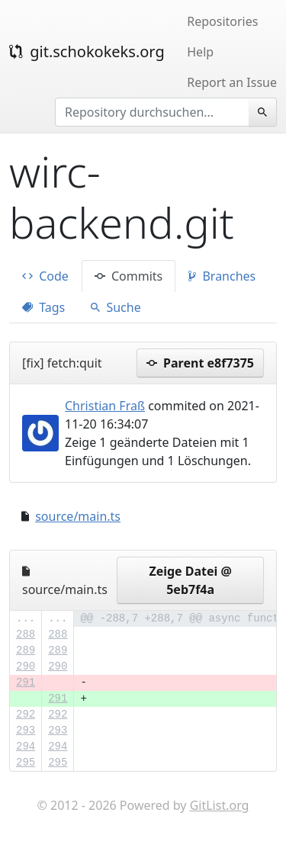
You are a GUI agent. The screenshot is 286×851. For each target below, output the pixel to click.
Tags (43, 307)
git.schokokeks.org (87, 51)
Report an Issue (232, 82)
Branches (221, 276)
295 (25, 762)
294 (25, 746)
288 (25, 634)
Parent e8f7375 (200, 363)
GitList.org (219, 805)
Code (45, 276)
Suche (115, 307)
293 (25, 730)
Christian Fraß (105, 405)
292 (25, 714)
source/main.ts (78, 516)
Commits (128, 276)
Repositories (222, 21)
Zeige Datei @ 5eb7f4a (190, 580)
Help (200, 51)
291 (25, 682)
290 (25, 666)
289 (25, 650)
